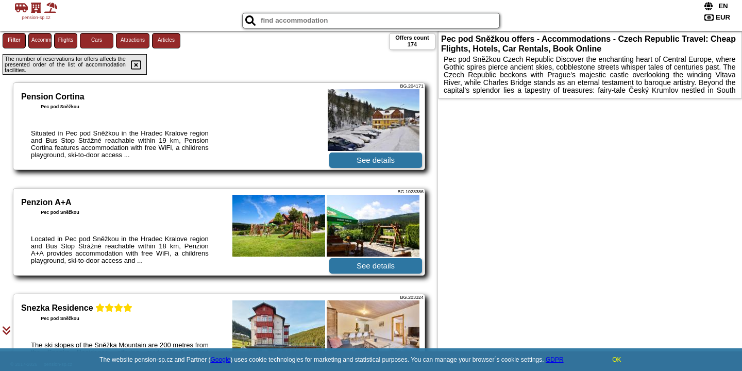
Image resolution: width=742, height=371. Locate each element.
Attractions (133, 40)
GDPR (555, 359)
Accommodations (41, 40)
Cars (96, 40)
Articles (166, 40)
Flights (65, 40)
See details (376, 160)
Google (221, 359)
